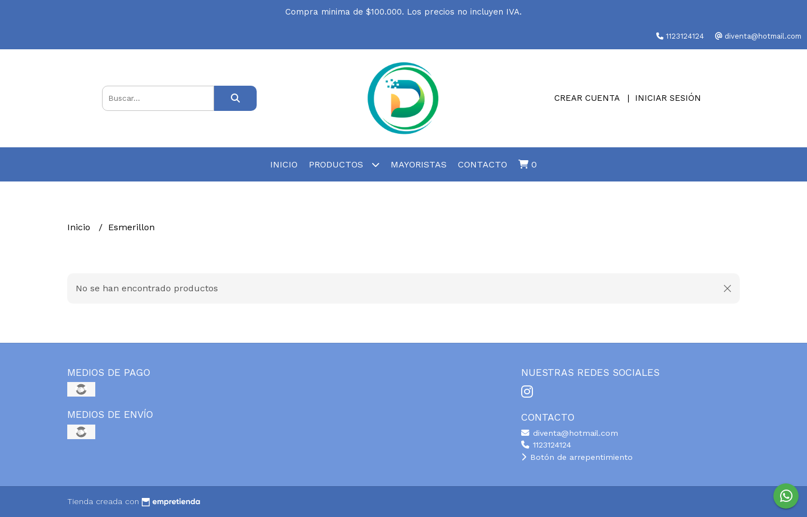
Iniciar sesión (668, 98)
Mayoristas (419, 164)
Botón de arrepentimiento (577, 457)
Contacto (482, 164)
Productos (344, 164)
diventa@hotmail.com (569, 432)
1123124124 (546, 444)
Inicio (284, 164)
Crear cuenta (586, 98)
